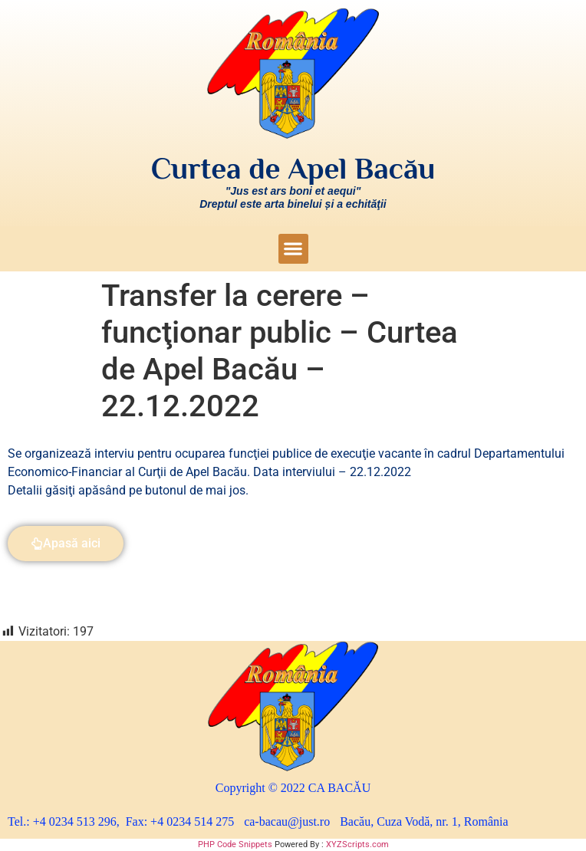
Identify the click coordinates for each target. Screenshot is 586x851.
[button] (293, 249)
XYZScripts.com (357, 844)
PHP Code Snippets (235, 844)
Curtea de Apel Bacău (293, 169)
